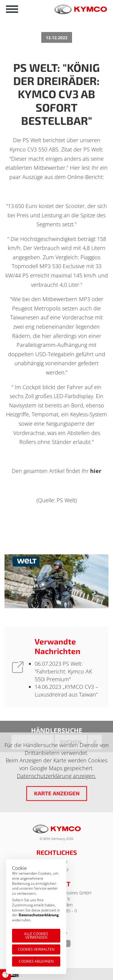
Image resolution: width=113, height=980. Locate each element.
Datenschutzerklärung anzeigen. (56, 775)
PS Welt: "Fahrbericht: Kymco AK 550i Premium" (63, 671)
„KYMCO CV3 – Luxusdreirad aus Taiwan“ (66, 690)
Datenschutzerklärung (39, 914)
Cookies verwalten (36, 949)
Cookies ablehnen (36, 961)
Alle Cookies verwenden (36, 935)
